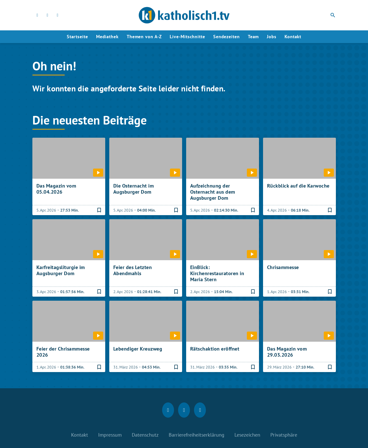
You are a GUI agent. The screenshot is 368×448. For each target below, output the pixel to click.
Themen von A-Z (144, 36)
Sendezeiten (226, 36)
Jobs (271, 36)
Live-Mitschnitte (187, 36)
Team (253, 36)
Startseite (77, 36)
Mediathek (107, 36)
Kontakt (293, 36)
